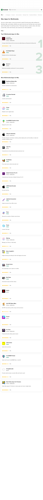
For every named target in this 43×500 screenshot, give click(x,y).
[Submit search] (10, 10)
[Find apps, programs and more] (24, 10)
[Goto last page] (39, 394)
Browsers (13, 14)
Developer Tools (25, 14)
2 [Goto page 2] (5, 394)
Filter (2, 30)
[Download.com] (4, 10)
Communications (19, 14)
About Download (31, 497)
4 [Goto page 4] (12, 394)
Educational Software (33, 14)
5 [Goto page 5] (15, 394)
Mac (2, 14)
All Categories (8, 14)
